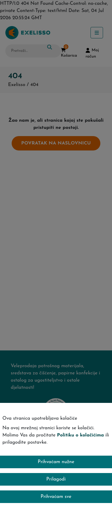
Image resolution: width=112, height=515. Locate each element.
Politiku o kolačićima (80, 435)
